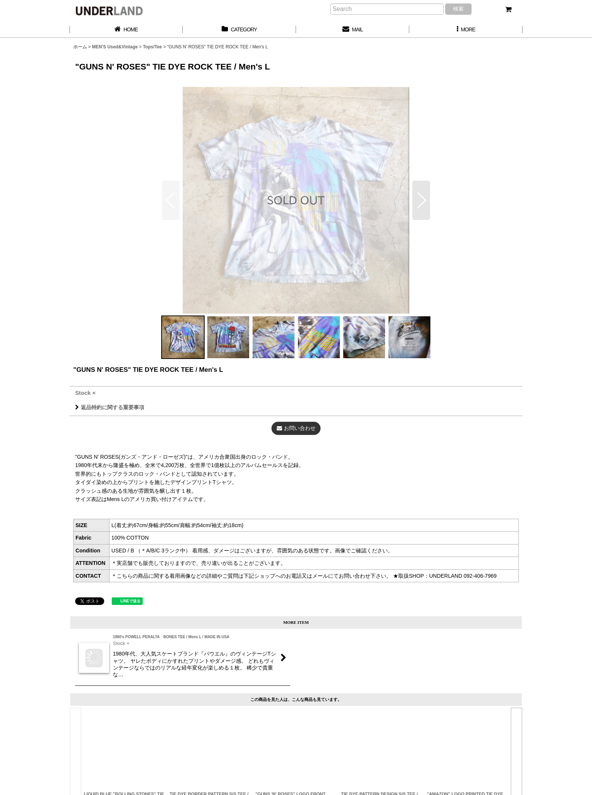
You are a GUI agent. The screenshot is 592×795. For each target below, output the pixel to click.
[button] (466, 29)
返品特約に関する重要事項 (109, 407)
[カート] (508, 9)
